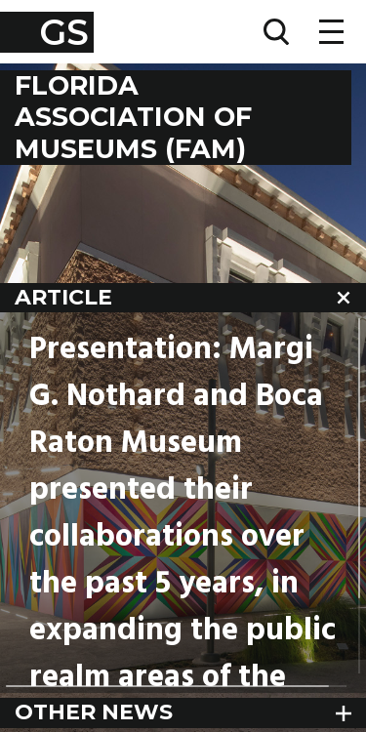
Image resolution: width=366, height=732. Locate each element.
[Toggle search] (276, 32)
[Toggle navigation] (330, 32)
